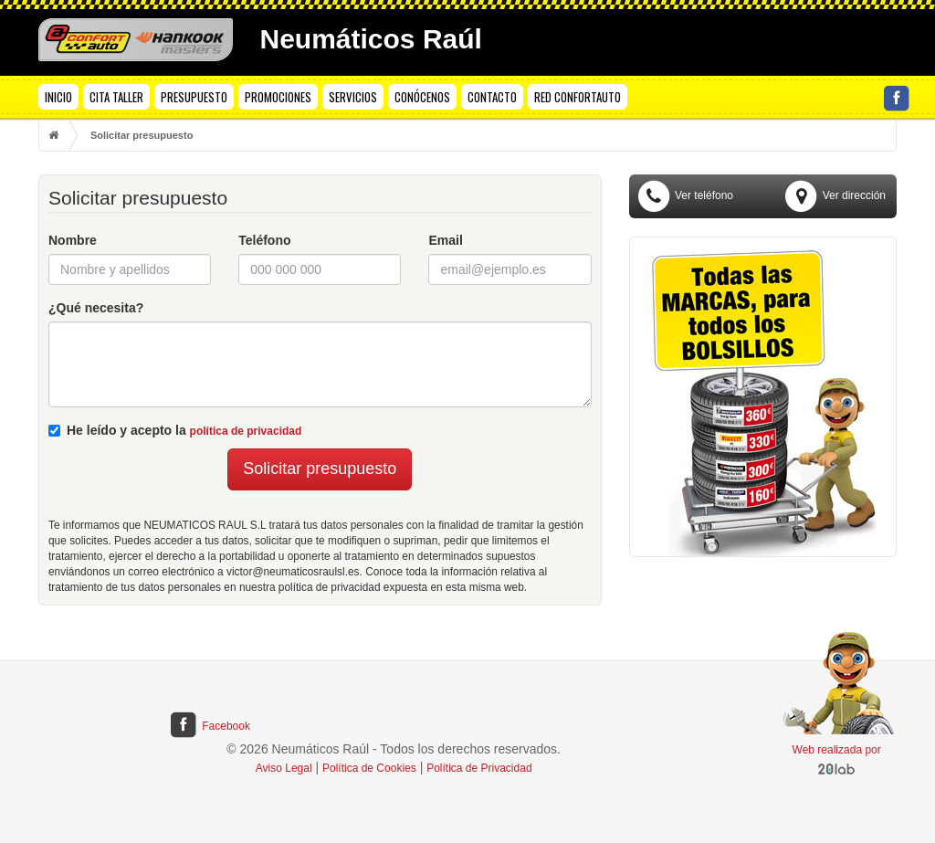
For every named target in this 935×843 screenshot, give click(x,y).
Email (445, 240)
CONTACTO (492, 97)
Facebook (209, 726)
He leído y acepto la (174, 430)
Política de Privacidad (478, 768)
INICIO (58, 97)
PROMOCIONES (278, 97)
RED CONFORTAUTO (577, 97)
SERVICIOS (353, 97)
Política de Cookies (369, 768)
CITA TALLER (116, 97)
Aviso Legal (284, 768)
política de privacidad (246, 431)
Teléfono (264, 240)
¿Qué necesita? (95, 307)
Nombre (72, 240)
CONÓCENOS (422, 97)
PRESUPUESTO (194, 97)
